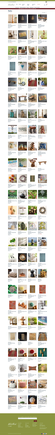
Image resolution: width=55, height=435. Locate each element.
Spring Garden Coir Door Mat (22, 41)
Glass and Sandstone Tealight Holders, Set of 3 (22, 153)
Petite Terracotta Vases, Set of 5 (22, 311)
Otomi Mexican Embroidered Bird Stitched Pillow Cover (42, 185)
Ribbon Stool (39, 279)
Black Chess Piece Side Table (32, 279)
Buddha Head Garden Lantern (22, 232)
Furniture (20, 4)
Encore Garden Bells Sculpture (32, 327)
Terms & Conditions (34, 425)
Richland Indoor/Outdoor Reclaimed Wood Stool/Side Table (31, 137)
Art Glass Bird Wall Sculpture (42, 406)
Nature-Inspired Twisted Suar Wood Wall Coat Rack (12, 89)
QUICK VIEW (9, 24)
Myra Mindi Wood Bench (41, 169)
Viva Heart (19, 424)
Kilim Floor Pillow (10, 279)
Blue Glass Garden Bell (41, 88)
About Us (19, 425)
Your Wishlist (26, 426)
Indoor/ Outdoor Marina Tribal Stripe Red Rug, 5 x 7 (32, 89)
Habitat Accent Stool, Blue (11, 120)
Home (17, 4)
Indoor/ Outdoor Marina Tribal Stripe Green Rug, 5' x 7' (42, 73)
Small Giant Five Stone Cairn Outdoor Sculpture (32, 249)
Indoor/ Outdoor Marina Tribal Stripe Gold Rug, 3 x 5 (42, 343)
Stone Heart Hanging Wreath (32, 232)
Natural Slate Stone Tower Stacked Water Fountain (21, 201)
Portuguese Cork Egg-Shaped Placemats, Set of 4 (42, 391)
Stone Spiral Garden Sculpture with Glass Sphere (42, 201)
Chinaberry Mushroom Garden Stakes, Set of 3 (32, 217)
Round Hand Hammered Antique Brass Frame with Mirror (22, 264)
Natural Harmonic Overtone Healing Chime (11, 136)
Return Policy (34, 424)
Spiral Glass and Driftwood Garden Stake (41, 328)
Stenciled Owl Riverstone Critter (22, 374)
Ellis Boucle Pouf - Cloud (11, 390)
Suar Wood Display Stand (41, 120)
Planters (28, 7)
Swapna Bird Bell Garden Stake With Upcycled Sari (22, 407)
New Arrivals (17, 7)
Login (26, 424)
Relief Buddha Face (10, 295)
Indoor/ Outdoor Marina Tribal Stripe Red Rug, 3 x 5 (12, 359)
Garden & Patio (23, 5)
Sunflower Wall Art (30, 343)
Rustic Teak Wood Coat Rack (12, 41)
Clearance (38, 4)
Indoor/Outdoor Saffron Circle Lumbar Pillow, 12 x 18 (32, 375)
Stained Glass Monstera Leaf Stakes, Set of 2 (12, 249)
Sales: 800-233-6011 (42, 425)
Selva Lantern (20, 343)
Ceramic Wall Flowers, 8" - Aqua (32, 311)
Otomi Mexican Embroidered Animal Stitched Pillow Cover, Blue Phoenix (42, 153)
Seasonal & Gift (33, 5)
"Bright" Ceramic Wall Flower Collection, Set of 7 (12, 185)
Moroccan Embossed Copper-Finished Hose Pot (42, 57)
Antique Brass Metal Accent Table (22, 327)
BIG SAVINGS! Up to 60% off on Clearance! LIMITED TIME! (27, 8)
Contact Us (19, 426)
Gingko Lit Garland (40, 232)
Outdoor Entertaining (23, 7)
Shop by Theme (28, 5)
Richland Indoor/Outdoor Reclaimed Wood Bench (41, 26)
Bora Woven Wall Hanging (11, 343)
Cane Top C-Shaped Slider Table (12, 327)
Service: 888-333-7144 (42, 426)
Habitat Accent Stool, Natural (22, 120)
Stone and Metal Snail (21, 88)
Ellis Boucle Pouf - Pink (21, 390)
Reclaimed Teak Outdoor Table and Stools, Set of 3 (12, 57)
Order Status (26, 425)
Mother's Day (31, 7)
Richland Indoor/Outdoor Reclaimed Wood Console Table (22, 105)
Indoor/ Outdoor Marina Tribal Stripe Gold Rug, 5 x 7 (32, 296)
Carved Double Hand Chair (31, 169)
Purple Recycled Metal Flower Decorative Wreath (22, 185)
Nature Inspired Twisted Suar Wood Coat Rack (12, 26)
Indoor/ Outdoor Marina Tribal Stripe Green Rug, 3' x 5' (32, 185)
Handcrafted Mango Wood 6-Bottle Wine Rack (32, 153)
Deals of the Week (37, 7)
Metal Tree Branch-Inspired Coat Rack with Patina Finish (32, 41)
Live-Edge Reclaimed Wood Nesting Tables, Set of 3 (31, 105)
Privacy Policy (34, 426)
